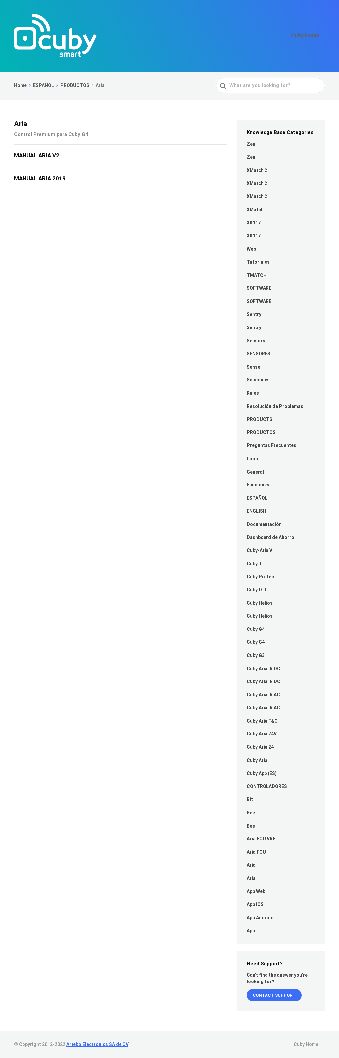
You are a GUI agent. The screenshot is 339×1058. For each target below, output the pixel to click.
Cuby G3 (256, 655)
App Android (260, 917)
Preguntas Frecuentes (271, 445)
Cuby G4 (256, 629)
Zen (251, 144)
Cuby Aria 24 (260, 747)
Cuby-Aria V (259, 550)
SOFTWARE (259, 301)
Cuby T (254, 563)
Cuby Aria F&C (262, 721)
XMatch (255, 209)
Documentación (264, 524)
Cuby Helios (260, 603)
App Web (256, 891)
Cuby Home (308, 36)
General (255, 472)
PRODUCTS (259, 419)
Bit (250, 799)
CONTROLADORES (267, 786)
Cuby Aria (257, 760)
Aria (251, 865)
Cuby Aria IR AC (263, 694)
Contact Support (274, 995)
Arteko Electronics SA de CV (97, 1044)
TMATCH (256, 275)
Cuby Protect (261, 576)
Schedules (258, 379)
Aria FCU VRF (261, 838)
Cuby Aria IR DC (263, 668)
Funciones (258, 484)
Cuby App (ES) (262, 773)
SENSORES (258, 353)
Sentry (254, 314)
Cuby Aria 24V (262, 733)
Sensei (254, 367)
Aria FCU (256, 852)
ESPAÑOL (257, 498)
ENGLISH (256, 511)
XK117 (254, 222)
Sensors (256, 340)
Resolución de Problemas (275, 406)
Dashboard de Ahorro (270, 537)
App (251, 930)
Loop (252, 458)
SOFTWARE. (260, 288)
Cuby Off (256, 589)
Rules (253, 393)
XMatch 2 (257, 170)
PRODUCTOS (261, 432)
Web (251, 249)
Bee (251, 812)
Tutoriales (258, 262)
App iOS (255, 904)
